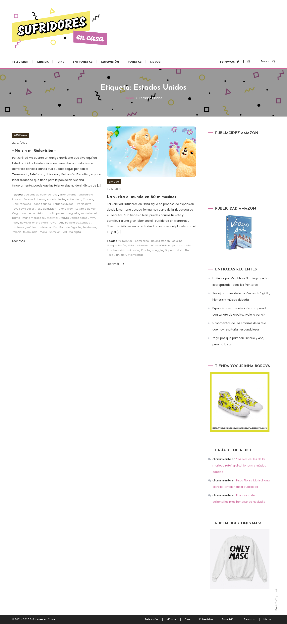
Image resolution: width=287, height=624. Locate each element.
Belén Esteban (160, 241)
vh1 (65, 232)
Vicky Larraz (135, 255)
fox (38, 209)
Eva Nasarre (83, 204)
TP (117, 255)
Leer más (20, 241)
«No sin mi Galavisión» (34, 151)
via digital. (75, 232)
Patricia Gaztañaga (77, 223)
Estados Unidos (63, 204)
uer (123, 255)
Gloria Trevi (66, 209)
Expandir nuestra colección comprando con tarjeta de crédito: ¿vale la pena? (239, 311)
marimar (52, 218)
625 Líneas (20, 135)
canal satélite (56, 199)
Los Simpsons (55, 213)
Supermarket (173, 250)
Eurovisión (110, 62)
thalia (43, 232)
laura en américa (33, 213)
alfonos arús (68, 194)
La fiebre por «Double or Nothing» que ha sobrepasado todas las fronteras (240, 281)
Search (267, 61)
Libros (155, 62)
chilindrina (74, 199)
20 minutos (125, 241)
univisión (55, 232)
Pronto (145, 250)
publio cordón (48, 227)
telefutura (89, 227)
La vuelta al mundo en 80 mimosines (141, 197)
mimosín (133, 250)
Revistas (135, 62)
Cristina (88, 199)
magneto (73, 213)
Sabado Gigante (70, 227)
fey (15, 209)
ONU (53, 223)
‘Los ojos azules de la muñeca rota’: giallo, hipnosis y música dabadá (241, 296)
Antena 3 (29, 199)
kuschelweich (116, 250)
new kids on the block (34, 223)
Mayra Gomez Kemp (74, 218)
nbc (15, 223)
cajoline (177, 241)
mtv (92, 218)
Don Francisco (22, 204)
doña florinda (42, 204)
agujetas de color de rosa (41, 194)
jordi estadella (181, 245)
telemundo (30, 232)
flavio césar (26, 209)
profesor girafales (24, 227)
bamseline (142, 241)
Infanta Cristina (160, 245)
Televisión (20, 62)
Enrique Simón (116, 245)
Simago (114, 181)
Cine (60, 62)
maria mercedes (34, 218)
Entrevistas (82, 62)
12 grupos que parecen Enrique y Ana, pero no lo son (238, 341)
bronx (41, 199)
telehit (17, 232)
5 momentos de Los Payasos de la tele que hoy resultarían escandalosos (239, 326)
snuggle (157, 250)
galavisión (49, 209)
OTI (61, 223)
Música (43, 62)
